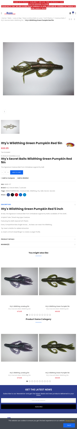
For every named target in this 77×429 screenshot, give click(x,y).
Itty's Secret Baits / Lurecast (16, 188)
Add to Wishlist (23, 178)
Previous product (69, 19)
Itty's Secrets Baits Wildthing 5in (19, 309)
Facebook (8, 194)
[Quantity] (5, 172)
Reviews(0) (5, 244)
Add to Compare (8, 178)
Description (6, 204)
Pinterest (16, 194)
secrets (52, 191)
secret (46, 191)
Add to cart (16, 172)
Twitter (12, 194)
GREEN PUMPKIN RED (12, 191)
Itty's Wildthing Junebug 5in (19, 306)
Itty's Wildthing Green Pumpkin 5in (58, 306)
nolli (42, 191)
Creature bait (24, 191)
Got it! (69, 425)
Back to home (72, 19)
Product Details (7, 239)
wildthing (33, 191)
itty (38, 191)
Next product (74, 19)
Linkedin (20, 194)
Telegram (24, 194)
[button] (27, 315)
